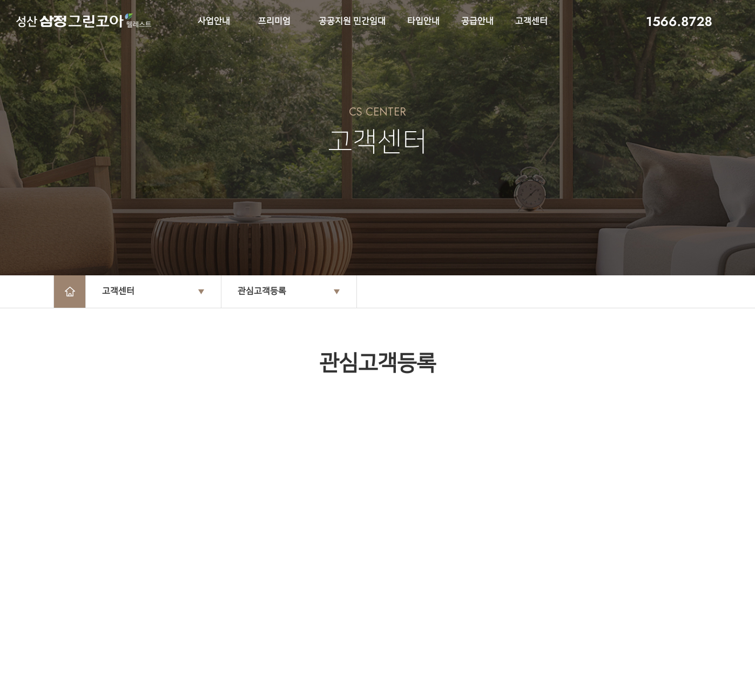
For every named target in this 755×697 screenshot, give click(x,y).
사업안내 (214, 21)
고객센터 (531, 21)
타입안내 (423, 21)
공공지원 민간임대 (352, 21)
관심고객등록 (262, 291)
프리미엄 (274, 21)
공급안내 (477, 21)
